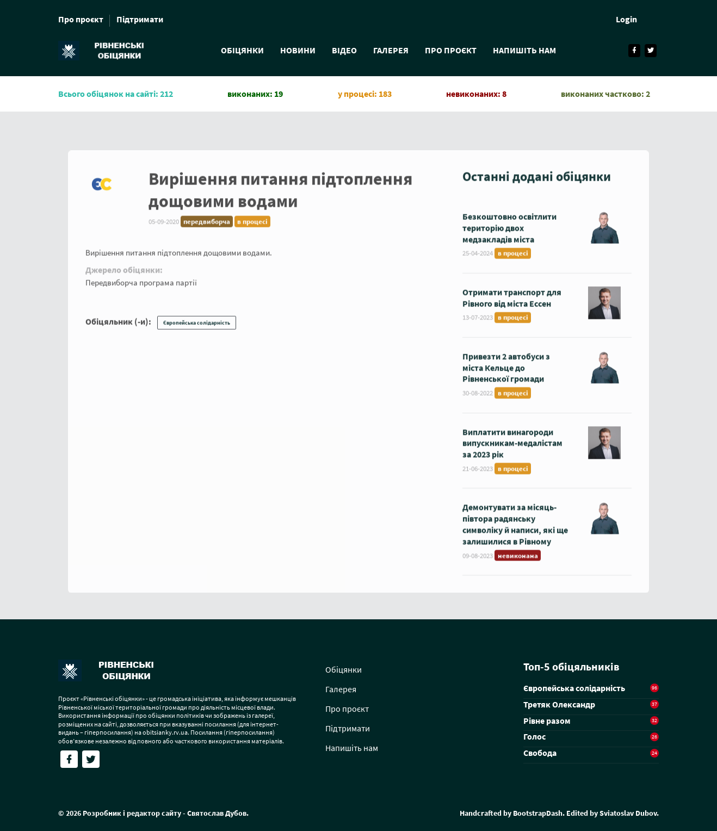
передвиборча (206, 230)
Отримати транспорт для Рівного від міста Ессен (511, 306)
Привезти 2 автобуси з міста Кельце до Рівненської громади (506, 376)
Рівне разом (547, 720)
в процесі (252, 230)
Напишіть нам (524, 50)
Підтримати (139, 19)
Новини (298, 50)
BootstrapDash (538, 813)
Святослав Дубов (216, 813)
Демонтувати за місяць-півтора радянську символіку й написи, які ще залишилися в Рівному (515, 532)
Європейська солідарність (196, 331)
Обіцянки (242, 50)
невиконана (518, 564)
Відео (344, 50)
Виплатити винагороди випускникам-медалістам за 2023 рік (512, 452)
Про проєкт (80, 19)
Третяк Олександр (559, 704)
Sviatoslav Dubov (628, 813)
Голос (534, 736)
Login (626, 19)
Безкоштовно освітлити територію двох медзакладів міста (509, 236)
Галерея (391, 50)
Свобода (540, 752)
